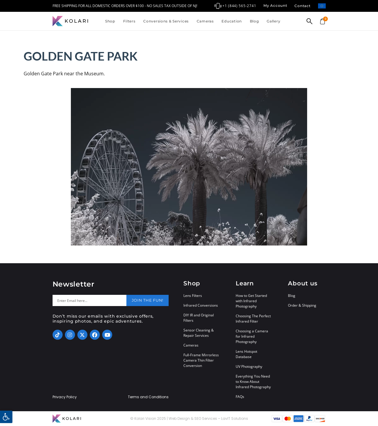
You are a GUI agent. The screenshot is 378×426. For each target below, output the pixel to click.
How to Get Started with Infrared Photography (251, 301)
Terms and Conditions (148, 397)
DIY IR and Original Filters (198, 318)
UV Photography (249, 366)
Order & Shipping (302, 305)
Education (231, 21)
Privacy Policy (65, 397)
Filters (129, 21)
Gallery (273, 21)
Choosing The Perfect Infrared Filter (253, 318)
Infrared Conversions (200, 305)
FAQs (240, 396)
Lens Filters (192, 295)
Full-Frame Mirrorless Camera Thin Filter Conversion (201, 360)
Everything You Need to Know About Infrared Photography (253, 381)
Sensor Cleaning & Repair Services (198, 333)
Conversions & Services (166, 21)
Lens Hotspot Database (246, 354)
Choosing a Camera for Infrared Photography (252, 336)
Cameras (205, 21)
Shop (110, 21)
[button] (6, 417)
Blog (254, 21)
